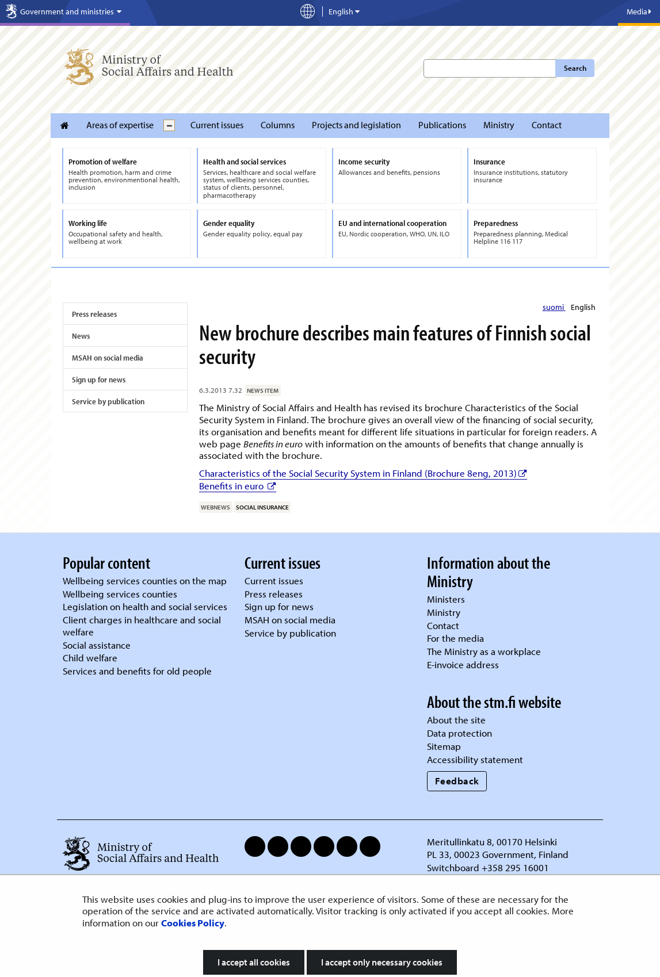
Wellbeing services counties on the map (145, 580)
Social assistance (97, 645)
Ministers (446, 599)
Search (575, 67)
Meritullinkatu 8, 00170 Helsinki (492, 842)
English (583, 307)
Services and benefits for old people (137, 671)
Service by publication (108, 401)
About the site (456, 720)
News (81, 336)
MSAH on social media (107, 358)
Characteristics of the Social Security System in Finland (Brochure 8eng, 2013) (363, 473)
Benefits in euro (237, 486)
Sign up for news (98, 379)
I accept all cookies (254, 962)
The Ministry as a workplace (484, 651)
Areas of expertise (120, 125)
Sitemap (444, 746)
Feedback (457, 781)
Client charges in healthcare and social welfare (142, 626)
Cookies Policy (192, 923)
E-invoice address (463, 664)
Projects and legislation (356, 125)
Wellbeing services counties (120, 594)
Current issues (216, 125)
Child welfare (90, 658)
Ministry (498, 125)
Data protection (459, 733)
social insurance (262, 507)
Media (639, 11)
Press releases (94, 314)
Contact (547, 125)
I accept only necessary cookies (381, 962)
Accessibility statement (475, 759)
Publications (442, 125)
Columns (278, 125)
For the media (455, 638)
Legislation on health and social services (145, 606)
